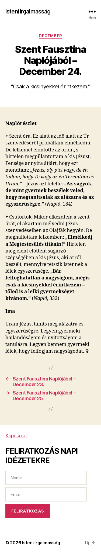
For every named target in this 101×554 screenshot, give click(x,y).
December (50, 35)
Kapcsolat (16, 435)
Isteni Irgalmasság (27, 11)
